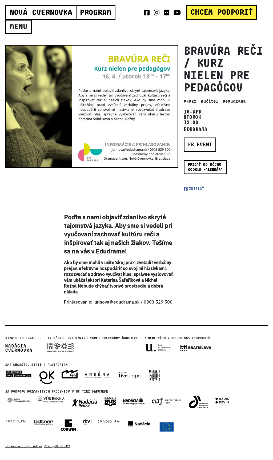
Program (95, 12)
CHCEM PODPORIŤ (221, 12)
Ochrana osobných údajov (23, 446)
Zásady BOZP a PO (57, 446)
